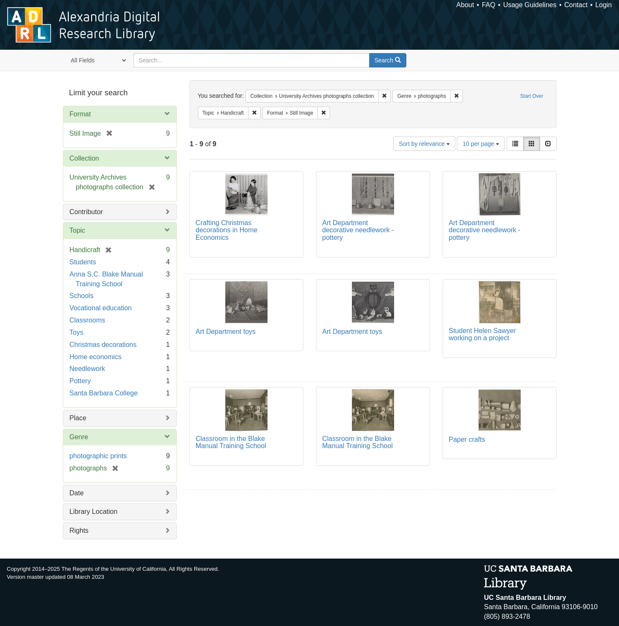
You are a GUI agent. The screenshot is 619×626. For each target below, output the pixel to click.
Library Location (94, 511)
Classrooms (87, 320)
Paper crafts (467, 439)
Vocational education (101, 308)
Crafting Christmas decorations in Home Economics (227, 230)
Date (77, 493)
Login (603, 4)
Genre (79, 437)
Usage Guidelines (529, 4)
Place (78, 418)
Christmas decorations (103, 344)
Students (83, 262)
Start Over (531, 96)
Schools (82, 295)
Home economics (96, 356)
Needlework (87, 368)
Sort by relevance (424, 143)
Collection (84, 158)
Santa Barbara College (104, 393)
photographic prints (98, 455)
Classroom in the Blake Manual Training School (231, 442)
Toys (77, 332)
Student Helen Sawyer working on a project (482, 334)
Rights (79, 530)
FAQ (488, 4)
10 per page (480, 143)
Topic (77, 230)
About (465, 4)
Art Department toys (226, 331)
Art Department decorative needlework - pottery (358, 230)
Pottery (80, 380)
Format (80, 114)
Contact (575, 4)
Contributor (86, 211)
